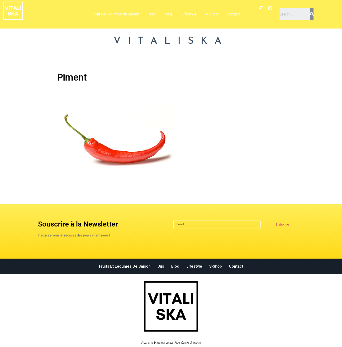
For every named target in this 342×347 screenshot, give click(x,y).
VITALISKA (171, 41)
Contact (233, 14)
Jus (152, 14)
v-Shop (212, 14)
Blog (168, 14)
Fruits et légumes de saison (116, 14)
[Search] (311, 14)
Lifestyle (188, 14)
